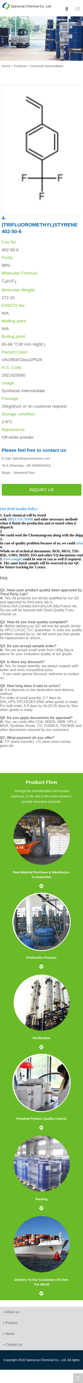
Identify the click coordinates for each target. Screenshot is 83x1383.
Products (20, 66)
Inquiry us (41, 489)
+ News (8, 1334)
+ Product (10, 1323)
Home (6, 66)
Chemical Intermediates (47, 66)
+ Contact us (12, 1344)
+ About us (10, 1312)
